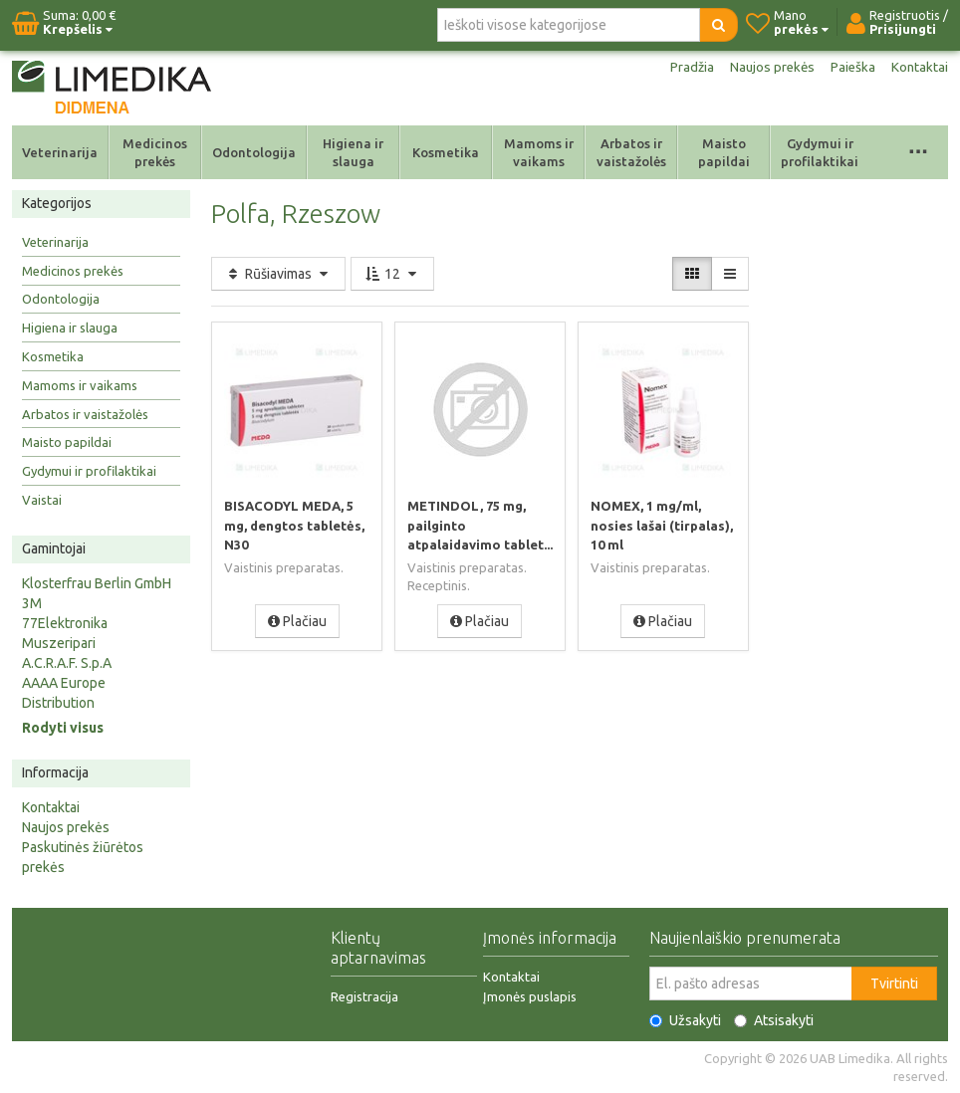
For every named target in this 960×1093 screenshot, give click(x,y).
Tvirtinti (894, 983)
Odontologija (254, 152)
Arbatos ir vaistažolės (631, 152)
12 (392, 274)
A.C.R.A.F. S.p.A (67, 663)
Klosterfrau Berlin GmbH (96, 583)
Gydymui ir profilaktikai (819, 152)
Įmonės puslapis (530, 996)
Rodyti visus (63, 728)
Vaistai (42, 500)
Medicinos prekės (154, 152)
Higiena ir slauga (353, 152)
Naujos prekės (769, 68)
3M (32, 603)
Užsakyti (685, 1020)
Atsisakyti (774, 1020)
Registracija (364, 996)
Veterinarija (60, 152)
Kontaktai (919, 68)
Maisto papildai (724, 152)
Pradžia (686, 68)
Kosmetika (445, 152)
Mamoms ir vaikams (539, 152)
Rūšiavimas (278, 274)
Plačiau (297, 620)
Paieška (851, 68)
